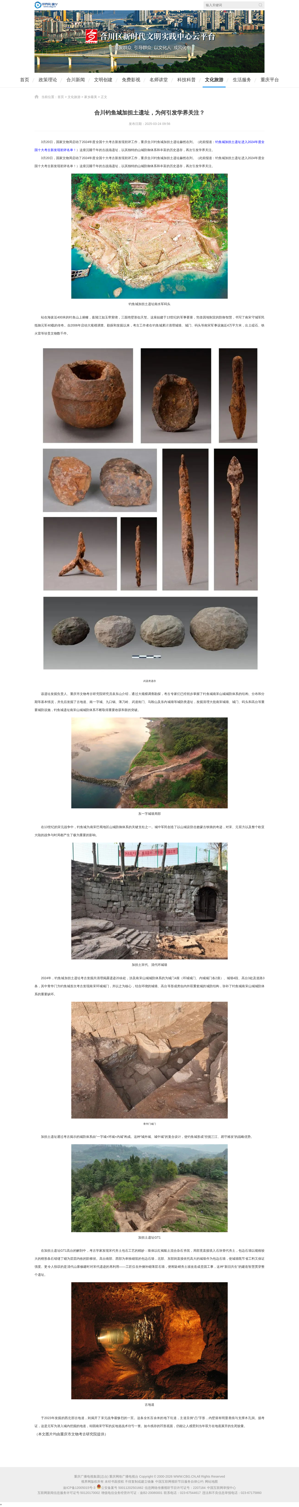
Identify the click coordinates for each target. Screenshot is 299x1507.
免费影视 (131, 79)
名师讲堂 (159, 79)
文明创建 (103, 79)
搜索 (260, 5)
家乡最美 (90, 97)
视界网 (46, 5)
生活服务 (242, 79)
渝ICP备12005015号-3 (79, 1488)
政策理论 (48, 79)
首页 (24, 79)
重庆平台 (270, 79)
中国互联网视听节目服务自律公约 (179, 1481)
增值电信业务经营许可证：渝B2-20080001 (131, 1493)
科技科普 (186, 79)
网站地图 (211, 1481)
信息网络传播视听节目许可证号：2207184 (175, 1488)
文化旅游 (214, 79)
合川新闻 (75, 79)
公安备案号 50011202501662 (120, 1488)
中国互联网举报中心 (221, 1488)
